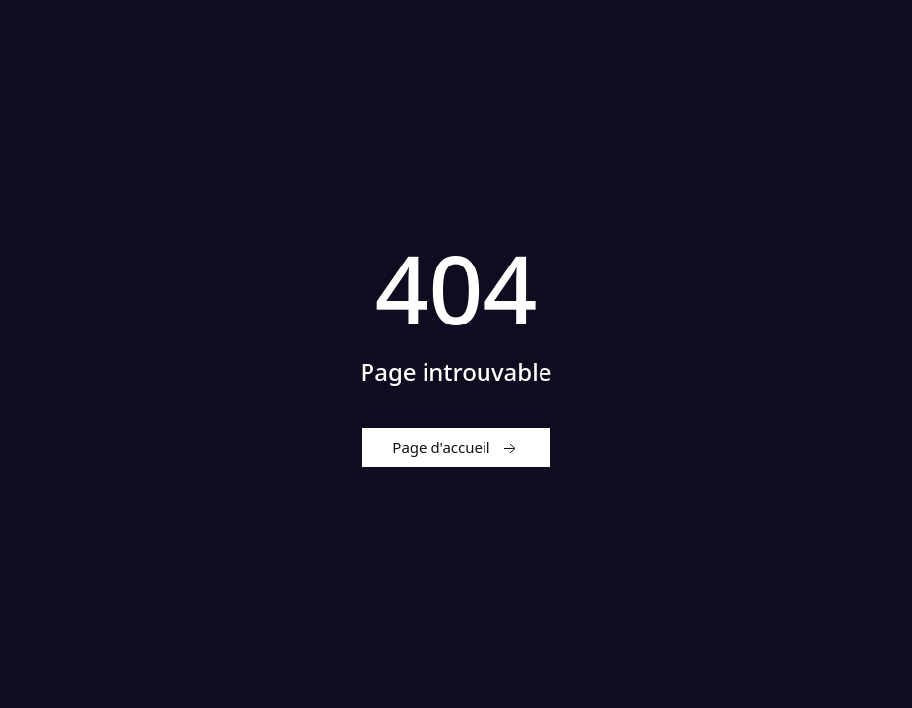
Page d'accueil (455, 448)
